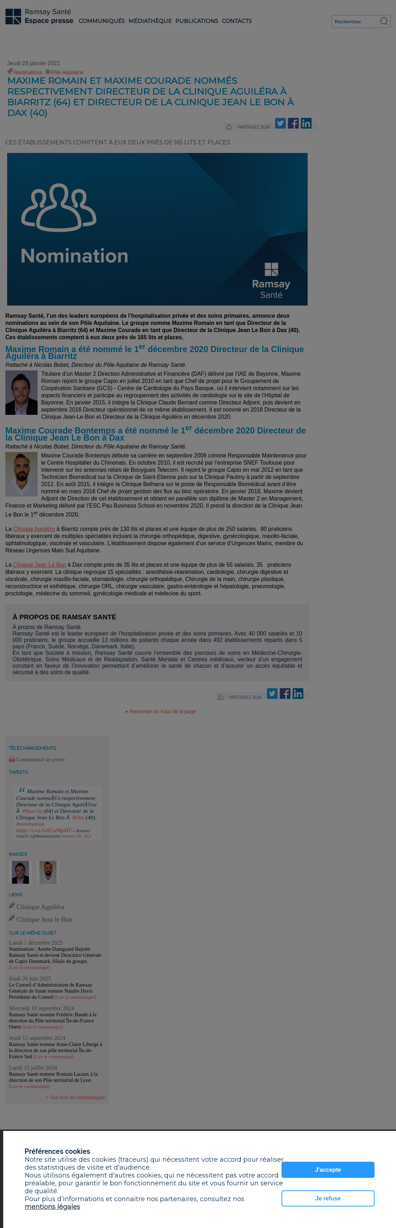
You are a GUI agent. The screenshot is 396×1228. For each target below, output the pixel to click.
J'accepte (328, 1170)
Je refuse (328, 1198)
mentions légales (52, 1207)
